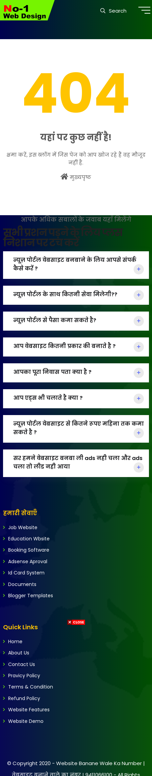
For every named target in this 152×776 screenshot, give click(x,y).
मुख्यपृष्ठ (76, 177)
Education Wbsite (29, 538)
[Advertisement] (75, 701)
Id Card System (26, 572)
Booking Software (28, 550)
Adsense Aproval (27, 561)
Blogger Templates (30, 595)
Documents (22, 584)
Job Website (22, 527)
